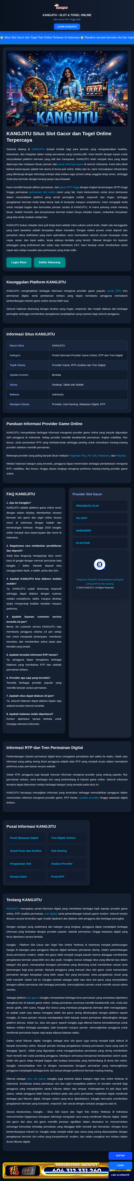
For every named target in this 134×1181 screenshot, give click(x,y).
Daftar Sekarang (49, 262)
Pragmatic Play (77, 455)
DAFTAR (120, 1155)
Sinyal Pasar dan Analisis (26, 850)
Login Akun (19, 262)
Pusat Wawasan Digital (24, 837)
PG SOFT (82, 518)
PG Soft (92, 455)
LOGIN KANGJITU (67, 26)
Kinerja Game (18, 876)
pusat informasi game (70, 164)
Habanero (104, 455)
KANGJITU (38, 149)
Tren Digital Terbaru (63, 837)
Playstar (120, 455)
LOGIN (120, 1165)
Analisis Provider (62, 863)
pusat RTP (114, 290)
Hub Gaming (107, 583)
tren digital (51, 913)
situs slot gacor (36, 1078)
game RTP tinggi (69, 187)
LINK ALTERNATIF (120, 1175)
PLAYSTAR (83, 542)
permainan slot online (42, 192)
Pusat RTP (93, 583)
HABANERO (83, 530)
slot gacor (32, 997)
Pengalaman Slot (20, 863)
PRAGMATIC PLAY (87, 505)
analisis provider (88, 797)
